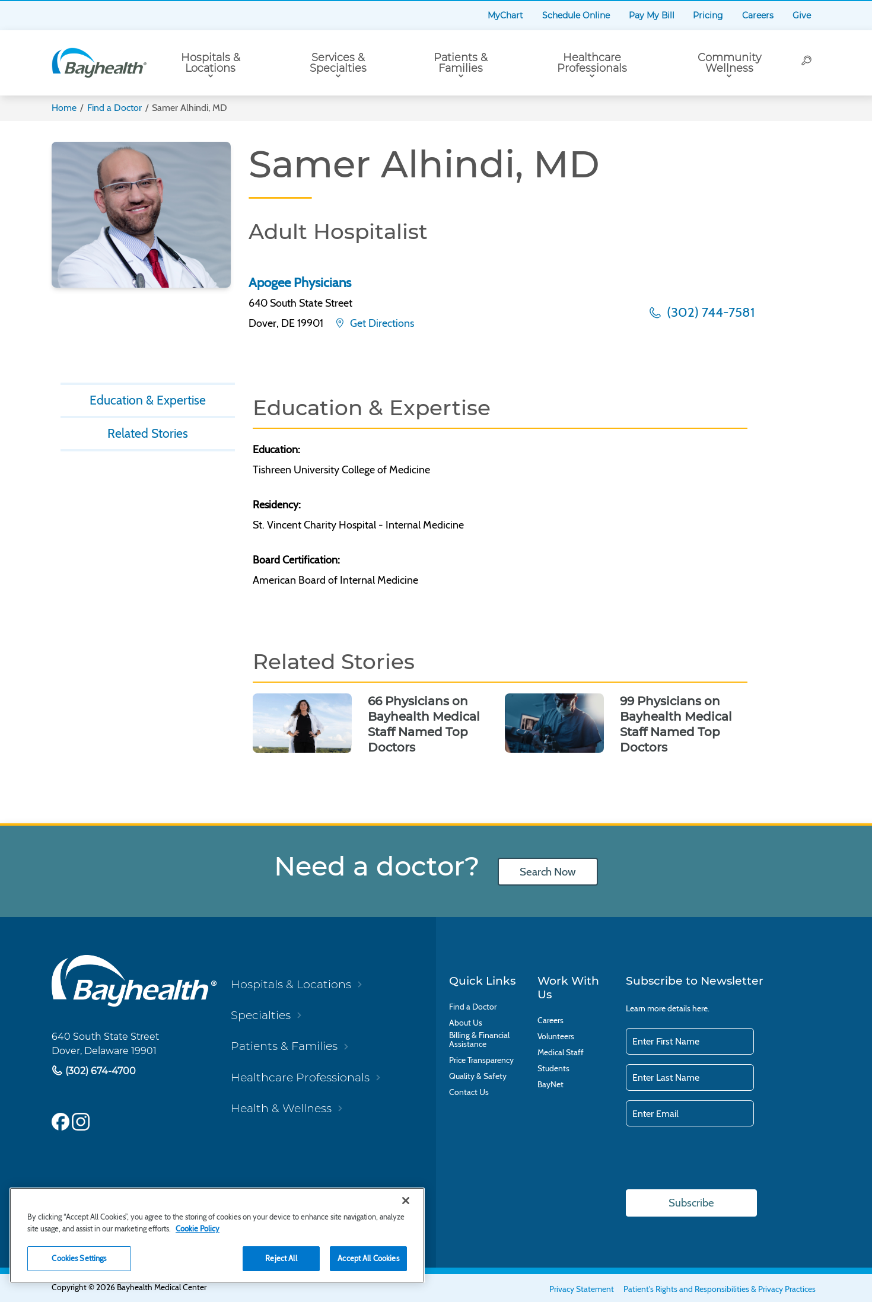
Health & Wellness (281, 1108)
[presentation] (716, 1159)
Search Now (548, 871)
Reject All (281, 1258)
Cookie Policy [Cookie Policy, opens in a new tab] (197, 1228)
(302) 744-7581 (709, 312)
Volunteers (555, 1036)
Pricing (708, 15)
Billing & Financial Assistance (479, 1040)
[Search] (807, 62)
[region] (217, 1235)
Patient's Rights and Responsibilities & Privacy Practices (719, 1289)
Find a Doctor (114, 107)
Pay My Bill (651, 15)
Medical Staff (560, 1052)
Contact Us (469, 1092)
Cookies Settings (79, 1258)
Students (553, 1068)
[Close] (406, 1201)
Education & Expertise (147, 401)
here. (700, 1008)
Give (802, 15)
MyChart (505, 15)
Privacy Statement (581, 1289)
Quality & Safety (478, 1076)
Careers (758, 15)
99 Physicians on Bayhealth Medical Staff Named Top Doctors (676, 724)
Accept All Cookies (368, 1258)
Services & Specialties (338, 62)
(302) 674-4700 (99, 1070)
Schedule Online (576, 15)
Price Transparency (481, 1060)
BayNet (550, 1084)
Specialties (261, 1015)
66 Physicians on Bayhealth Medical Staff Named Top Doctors (424, 724)
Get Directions (381, 323)
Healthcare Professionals (592, 62)
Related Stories (148, 435)
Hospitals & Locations (210, 62)
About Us (465, 1022)
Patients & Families (461, 62)
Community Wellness (729, 62)
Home (64, 107)
